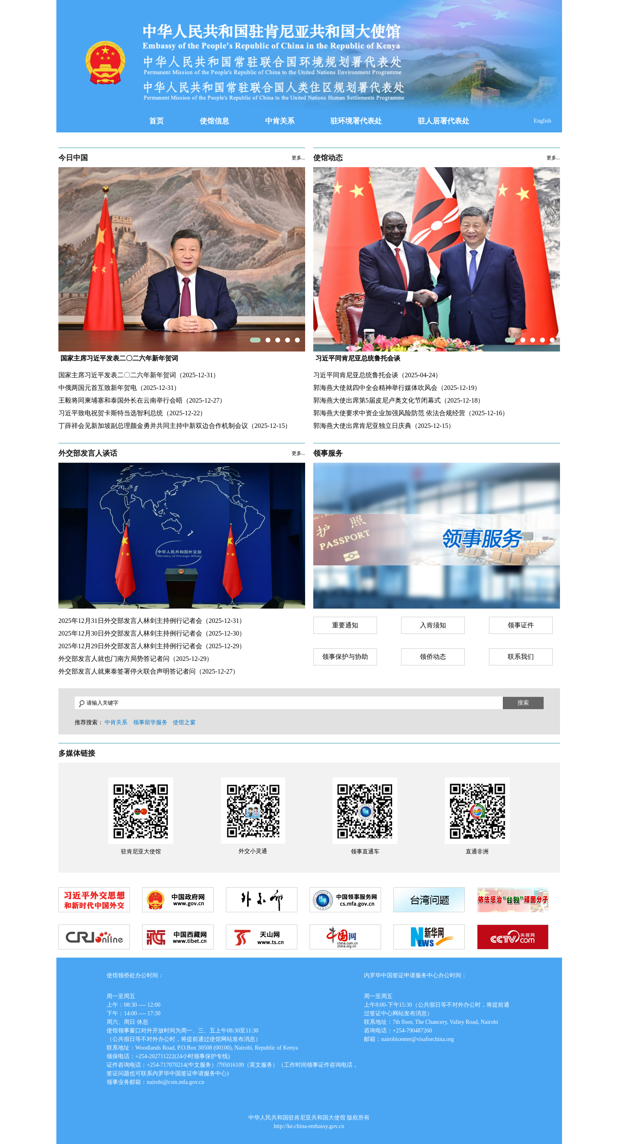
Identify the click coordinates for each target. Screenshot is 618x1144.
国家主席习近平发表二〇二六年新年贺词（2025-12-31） (139, 375)
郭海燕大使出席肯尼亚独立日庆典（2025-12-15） (384, 425)
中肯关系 (279, 121)
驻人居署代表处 (443, 121)
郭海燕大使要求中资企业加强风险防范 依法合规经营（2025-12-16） (411, 413)
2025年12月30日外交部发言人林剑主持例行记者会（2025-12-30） (152, 633)
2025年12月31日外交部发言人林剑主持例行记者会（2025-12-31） (152, 620)
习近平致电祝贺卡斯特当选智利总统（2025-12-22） (132, 413)
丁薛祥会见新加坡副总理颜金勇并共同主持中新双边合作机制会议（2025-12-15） (175, 425)
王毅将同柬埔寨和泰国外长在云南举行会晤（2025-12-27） (142, 400)
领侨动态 (433, 656)
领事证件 (521, 625)
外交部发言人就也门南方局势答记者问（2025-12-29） (135, 658)
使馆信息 (214, 121)
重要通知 (345, 625)
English (542, 121)
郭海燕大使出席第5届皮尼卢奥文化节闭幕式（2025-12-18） (398, 400)
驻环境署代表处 (356, 121)
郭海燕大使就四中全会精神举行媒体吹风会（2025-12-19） (397, 387)
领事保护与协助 (345, 656)
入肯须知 (433, 625)
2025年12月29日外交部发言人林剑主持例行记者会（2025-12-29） (152, 646)
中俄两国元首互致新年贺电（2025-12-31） (119, 387)
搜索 (523, 702)
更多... (298, 158)
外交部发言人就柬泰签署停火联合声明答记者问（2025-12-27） (148, 671)
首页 (156, 121)
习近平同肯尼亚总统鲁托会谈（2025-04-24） (377, 375)
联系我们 (521, 656)
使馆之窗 (184, 722)
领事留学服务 (150, 722)
